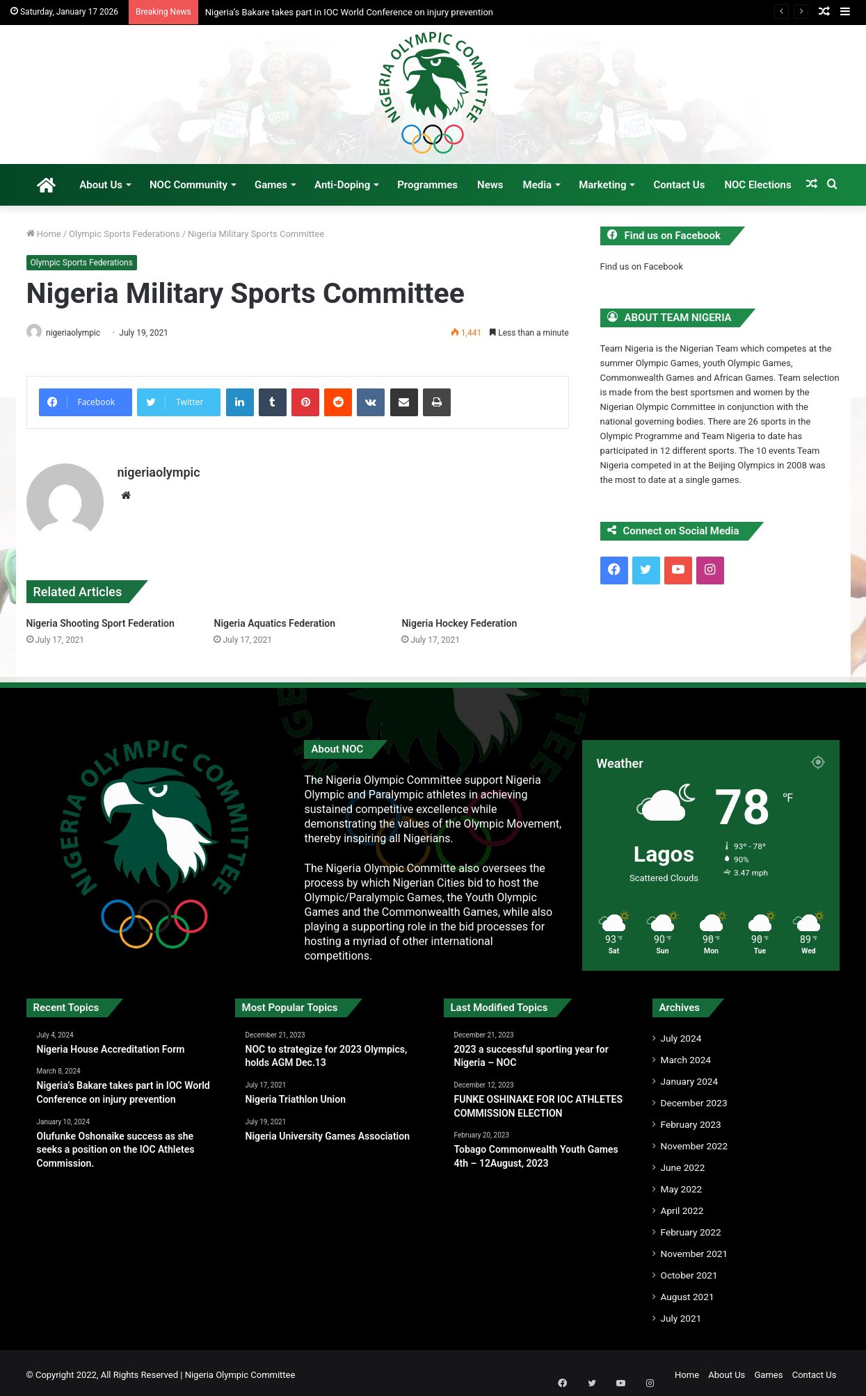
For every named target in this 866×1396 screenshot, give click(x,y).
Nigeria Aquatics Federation (274, 619)
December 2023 (694, 1098)
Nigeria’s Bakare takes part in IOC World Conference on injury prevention (349, 12)
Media (537, 185)
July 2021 (681, 1314)
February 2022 (691, 1227)
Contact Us (679, 185)
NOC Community (188, 185)
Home (43, 234)
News (490, 185)
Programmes (427, 185)
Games (271, 185)
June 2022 (683, 1163)
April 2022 (682, 1206)
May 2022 (682, 1184)
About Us (100, 185)
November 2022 (694, 1141)
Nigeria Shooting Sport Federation (100, 619)
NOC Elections (757, 185)
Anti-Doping (342, 185)
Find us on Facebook (641, 266)
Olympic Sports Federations (124, 234)
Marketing (602, 185)
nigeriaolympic (78, 333)
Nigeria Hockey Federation (459, 619)
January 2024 (690, 1077)
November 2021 (694, 1249)
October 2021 (689, 1270)
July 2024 (681, 1034)
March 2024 (686, 1055)
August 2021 (687, 1292)
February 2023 (691, 1120)
